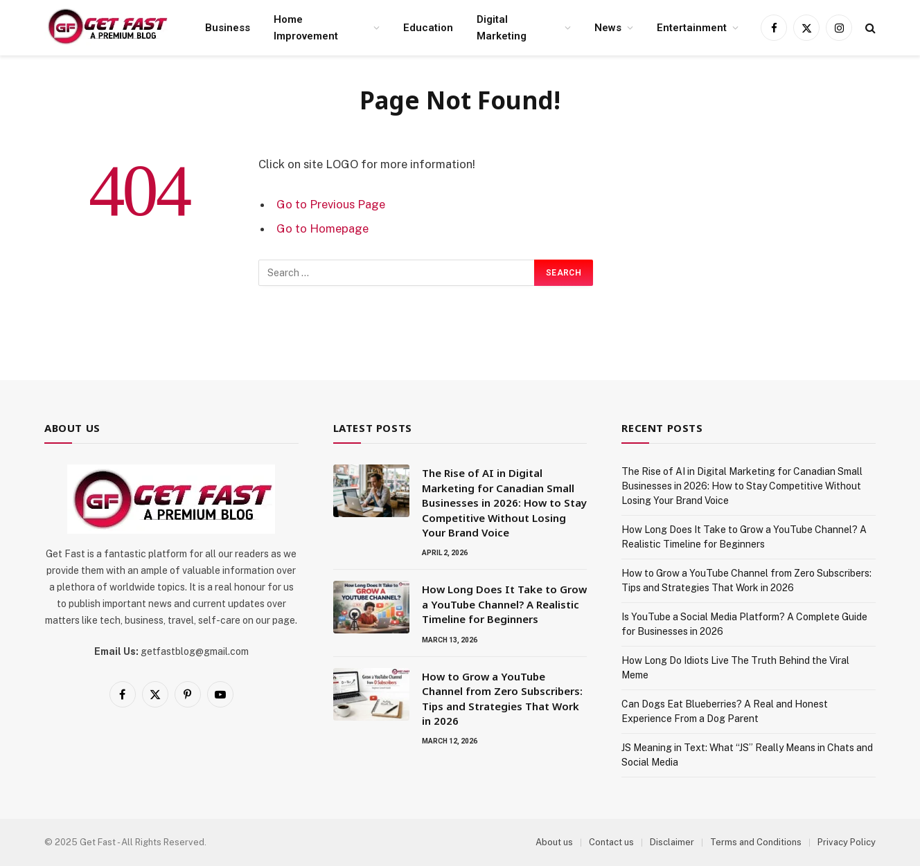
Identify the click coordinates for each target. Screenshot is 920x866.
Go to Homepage (322, 228)
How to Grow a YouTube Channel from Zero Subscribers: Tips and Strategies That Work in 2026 (502, 698)
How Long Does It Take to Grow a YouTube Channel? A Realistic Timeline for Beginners (504, 604)
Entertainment (692, 27)
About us (554, 842)
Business (227, 27)
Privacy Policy (846, 842)
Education (428, 27)
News (607, 27)
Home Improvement (306, 27)
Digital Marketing (502, 27)
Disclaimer (672, 842)
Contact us (611, 842)
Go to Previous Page (330, 204)
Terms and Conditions (756, 842)
